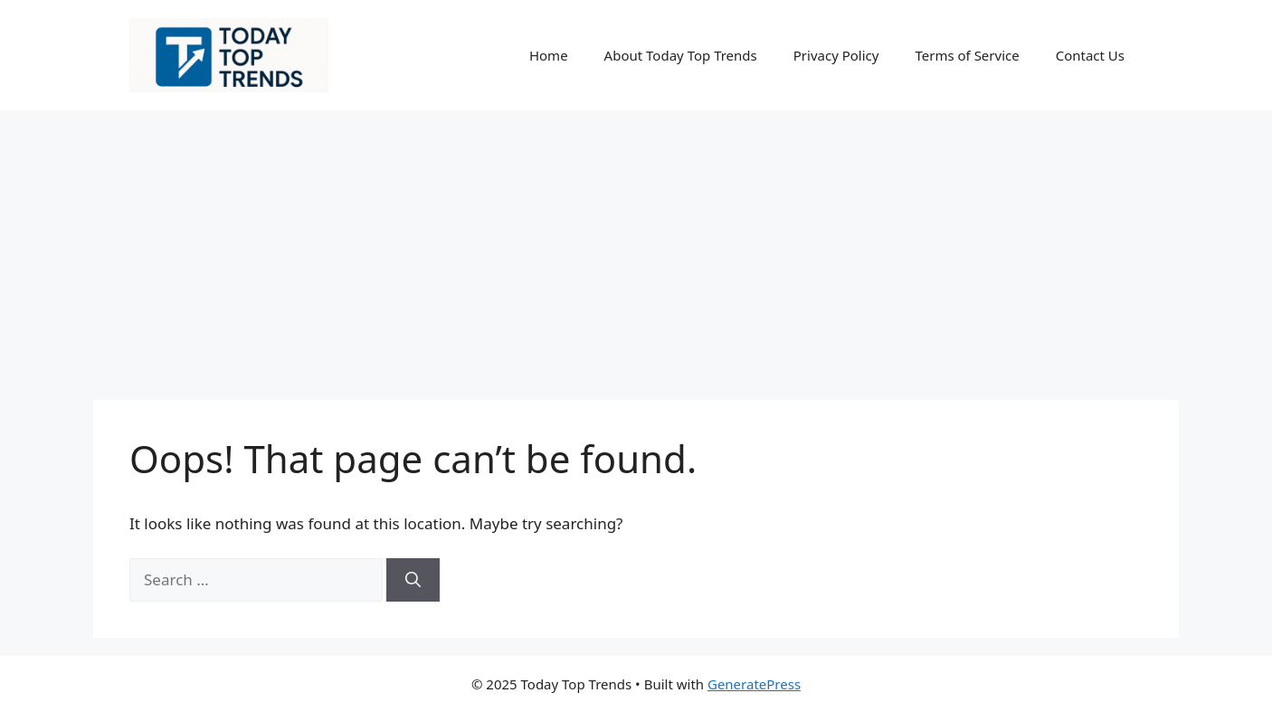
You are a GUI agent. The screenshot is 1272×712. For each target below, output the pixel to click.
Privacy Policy (836, 55)
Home (548, 55)
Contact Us (1090, 55)
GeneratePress (754, 684)
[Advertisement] (636, 246)
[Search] (413, 580)
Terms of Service (967, 55)
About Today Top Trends (680, 55)
